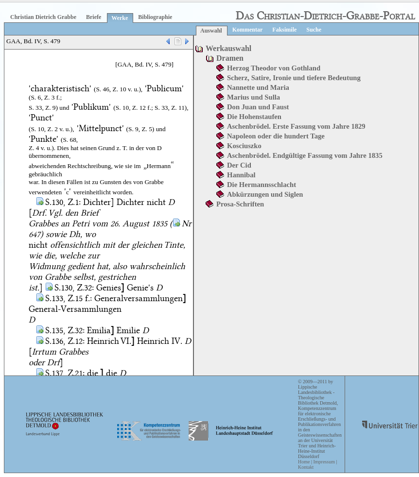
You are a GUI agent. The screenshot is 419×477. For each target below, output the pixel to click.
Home (304, 461)
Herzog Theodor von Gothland (273, 68)
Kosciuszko (244, 146)
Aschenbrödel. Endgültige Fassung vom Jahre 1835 (305, 155)
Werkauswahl (228, 48)
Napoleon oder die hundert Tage (276, 136)
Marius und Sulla (253, 97)
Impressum (323, 461)
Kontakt (306, 467)
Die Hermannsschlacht (261, 184)
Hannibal (241, 175)
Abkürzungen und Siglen (265, 194)
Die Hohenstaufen (254, 116)
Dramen (230, 58)
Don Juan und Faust (258, 107)
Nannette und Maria (258, 87)
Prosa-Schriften (240, 204)
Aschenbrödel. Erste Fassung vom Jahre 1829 (296, 126)
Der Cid (239, 165)
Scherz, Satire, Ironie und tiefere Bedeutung (294, 78)
